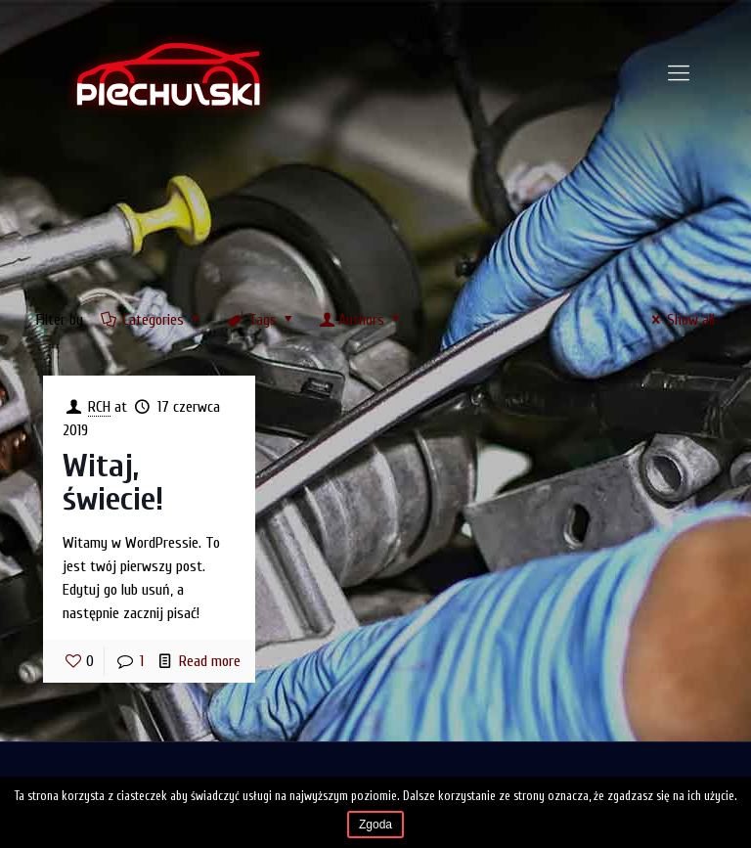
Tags (261, 320)
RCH (99, 407)
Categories (152, 320)
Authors (362, 320)
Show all (680, 320)
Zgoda (375, 824)
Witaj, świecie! (113, 482)
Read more (210, 661)
